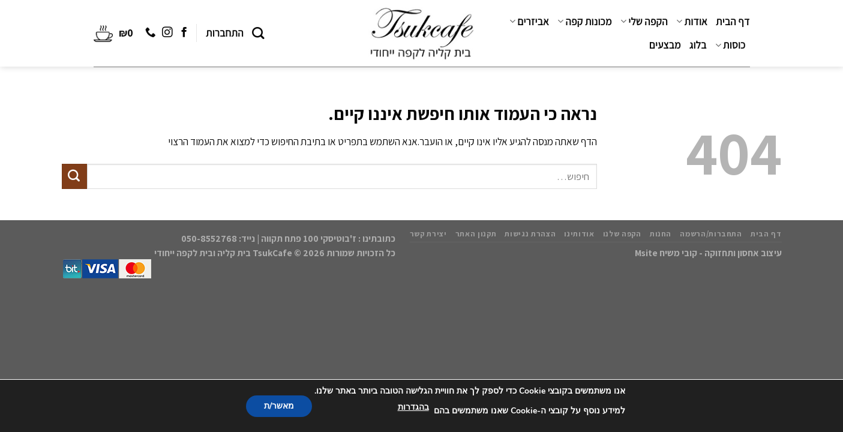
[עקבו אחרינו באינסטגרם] (166, 33)
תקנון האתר (476, 234)
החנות (660, 234)
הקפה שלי (644, 21)
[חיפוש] (258, 33)
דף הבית (732, 21)
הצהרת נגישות (530, 234)
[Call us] (150, 33)
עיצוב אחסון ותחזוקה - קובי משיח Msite (708, 253)
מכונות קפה (584, 21)
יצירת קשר (428, 234)
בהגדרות (413, 407)
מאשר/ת (279, 406)
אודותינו (579, 234)
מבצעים (665, 45)
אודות (691, 21)
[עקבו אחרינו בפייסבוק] (183, 33)
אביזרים (529, 21)
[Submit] (74, 176)
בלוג (698, 45)
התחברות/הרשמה (711, 234)
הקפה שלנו (622, 234)
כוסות (730, 45)
